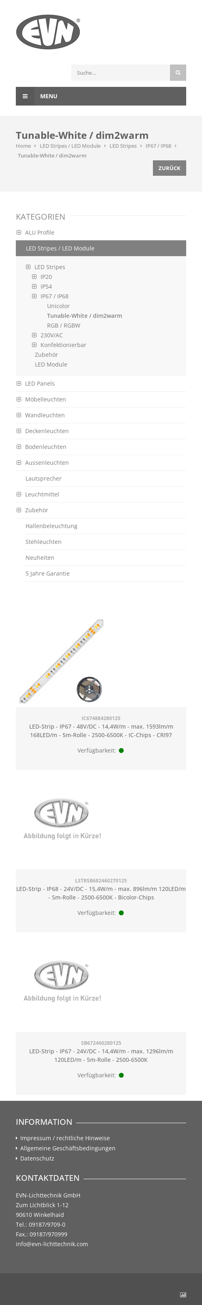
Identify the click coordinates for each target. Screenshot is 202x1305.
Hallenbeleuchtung (51, 526)
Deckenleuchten (43, 431)
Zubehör (46, 354)
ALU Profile (35, 232)
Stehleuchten (44, 542)
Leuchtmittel (38, 494)
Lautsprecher (44, 478)
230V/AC (47, 335)
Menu (37, 96)
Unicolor (58, 306)
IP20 (42, 276)
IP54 (42, 286)
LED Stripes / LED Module (70, 145)
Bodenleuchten (42, 447)
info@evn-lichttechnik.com (52, 1244)
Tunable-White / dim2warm (52, 155)
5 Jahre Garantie (48, 573)
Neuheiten (40, 557)
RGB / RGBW (63, 325)
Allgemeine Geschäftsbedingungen (68, 1148)
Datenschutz (37, 1158)
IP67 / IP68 (158, 145)
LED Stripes (123, 145)
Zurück (170, 168)
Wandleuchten (41, 415)
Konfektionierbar (59, 345)
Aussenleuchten (43, 462)
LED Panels (36, 383)
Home (23, 145)
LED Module (51, 364)
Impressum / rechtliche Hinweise (65, 1138)
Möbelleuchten (41, 399)
